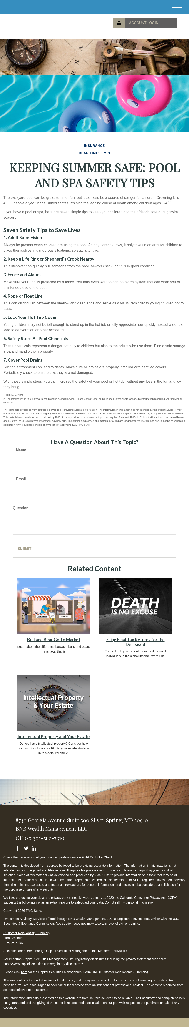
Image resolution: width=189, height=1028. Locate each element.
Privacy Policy (13, 942)
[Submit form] (24, 549)
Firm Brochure (13, 938)
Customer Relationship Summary (26, 933)
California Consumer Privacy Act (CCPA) (148, 897)
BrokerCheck (103, 857)
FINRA (115, 951)
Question (20, 508)
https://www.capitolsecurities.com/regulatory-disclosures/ (43, 964)
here (24, 972)
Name (21, 450)
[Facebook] (19, 847)
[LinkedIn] (35, 847)
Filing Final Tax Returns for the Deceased (135, 642)
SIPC (125, 951)
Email (21, 479)
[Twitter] (27, 847)
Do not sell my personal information (129, 902)
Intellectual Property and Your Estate (53, 736)
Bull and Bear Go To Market (53, 639)
